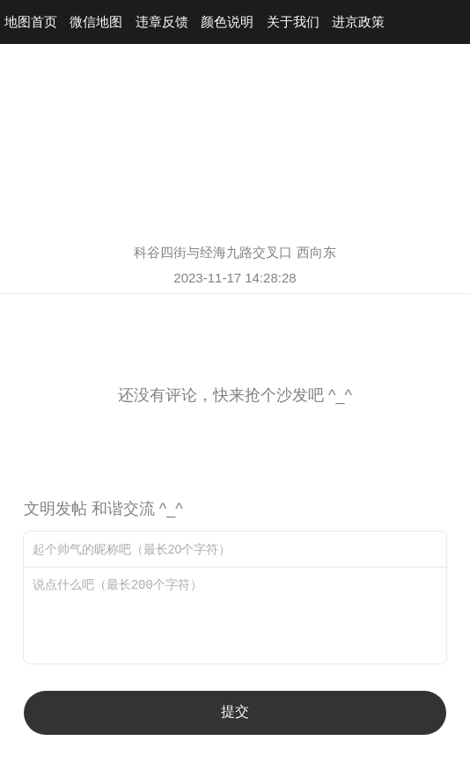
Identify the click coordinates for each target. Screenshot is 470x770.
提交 (235, 711)
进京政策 (358, 21)
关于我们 (293, 21)
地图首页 (30, 21)
